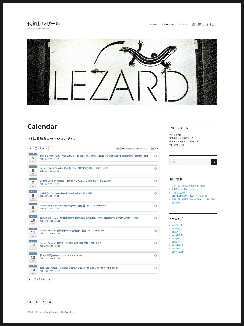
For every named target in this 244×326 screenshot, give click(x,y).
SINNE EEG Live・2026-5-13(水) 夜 (189, 196)
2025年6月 (177, 238)
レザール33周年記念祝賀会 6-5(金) (188, 186)
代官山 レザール (43, 23)
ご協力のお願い (179, 192)
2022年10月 (177, 245)
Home (154, 24)
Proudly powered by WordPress (60, 312)
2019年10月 (177, 252)
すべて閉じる (128, 149)
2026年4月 (177, 228)
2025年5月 (177, 242)
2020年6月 (177, 248)
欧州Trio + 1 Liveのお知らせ (185, 189)
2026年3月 (177, 232)
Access (182, 24)
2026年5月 (177, 225)
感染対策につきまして (204, 24)
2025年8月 (177, 235)
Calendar (168, 24)
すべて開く (142, 149)
